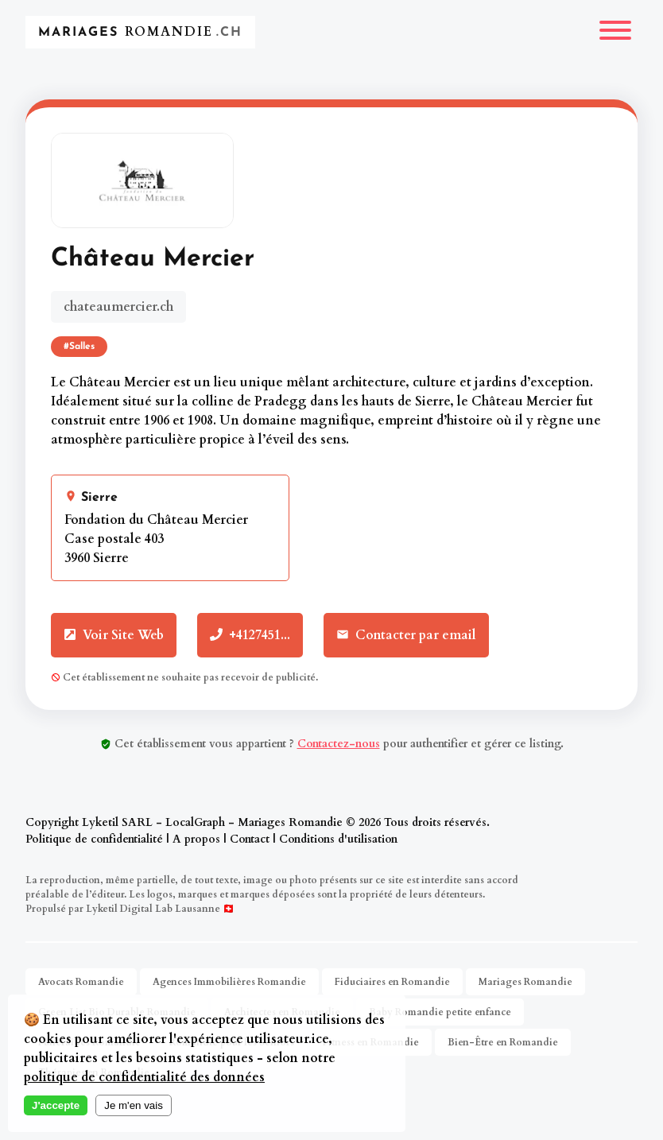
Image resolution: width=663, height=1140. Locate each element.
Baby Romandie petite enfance (440, 1012)
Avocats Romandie (81, 981)
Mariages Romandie (525, 981)
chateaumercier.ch (118, 307)
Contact (249, 839)
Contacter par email (406, 635)
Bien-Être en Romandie (503, 1042)
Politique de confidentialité (94, 839)
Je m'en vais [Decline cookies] (133, 1105)
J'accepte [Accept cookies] (55, 1105)
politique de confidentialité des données (144, 1077)
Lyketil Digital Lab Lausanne (153, 908)
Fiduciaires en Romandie (392, 981)
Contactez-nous (338, 743)
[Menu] (615, 32)
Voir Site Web (114, 635)
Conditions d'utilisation (338, 839)
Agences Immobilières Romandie (229, 981)
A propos (196, 839)
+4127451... (250, 635)
